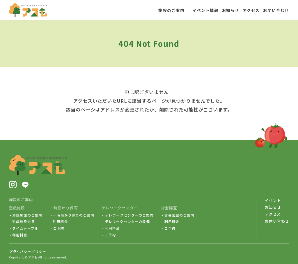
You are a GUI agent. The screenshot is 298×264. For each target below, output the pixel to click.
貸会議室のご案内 (179, 215)
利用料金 (19, 235)
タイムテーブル (25, 228)
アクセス (273, 214)
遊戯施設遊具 (23, 221)
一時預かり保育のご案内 (73, 215)
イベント (273, 200)
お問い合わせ (277, 221)
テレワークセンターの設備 (127, 221)
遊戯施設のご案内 (27, 215)
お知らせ (273, 207)
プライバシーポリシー (28, 251)
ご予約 (58, 228)
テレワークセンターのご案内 (129, 215)
